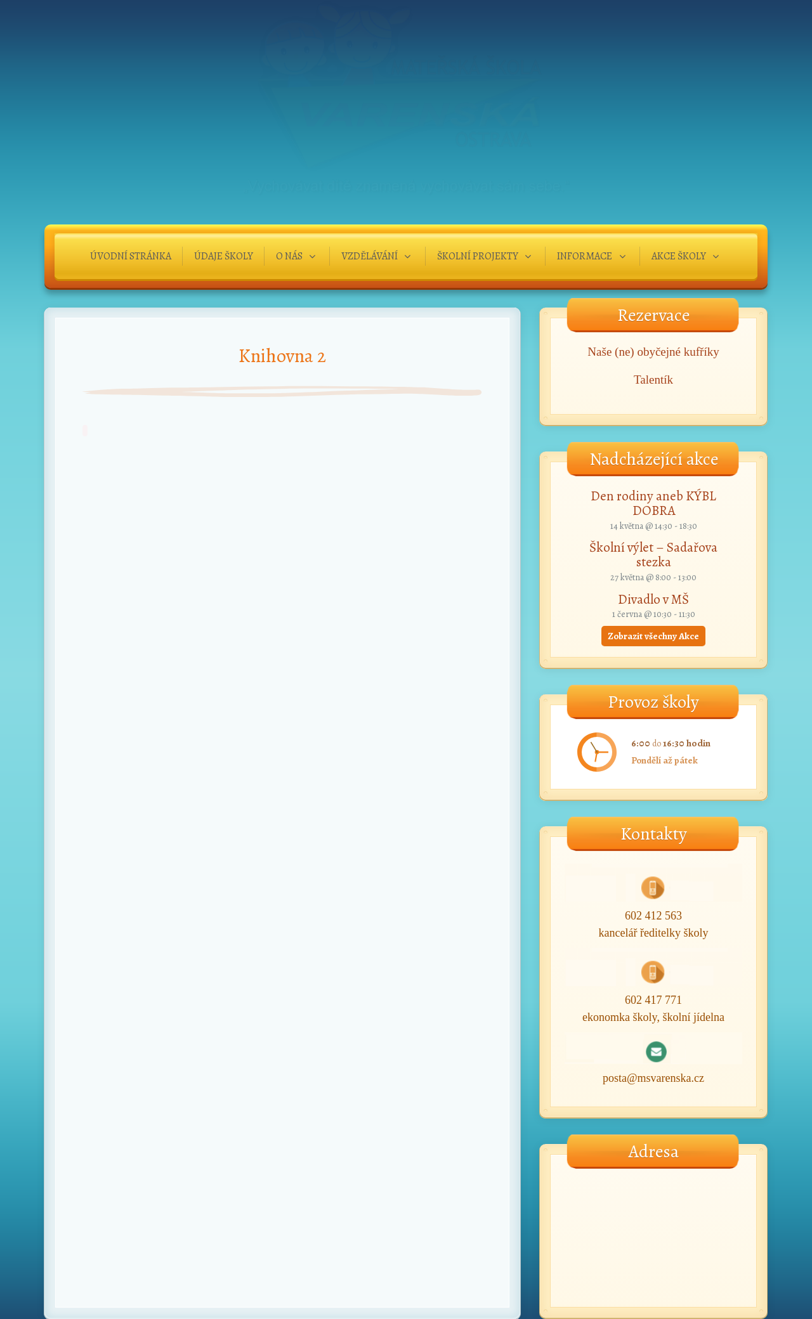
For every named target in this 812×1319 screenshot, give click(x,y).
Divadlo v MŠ (653, 599)
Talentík (653, 379)
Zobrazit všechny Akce (653, 636)
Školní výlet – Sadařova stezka (653, 554)
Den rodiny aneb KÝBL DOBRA (653, 503)
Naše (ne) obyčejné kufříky (653, 351)
